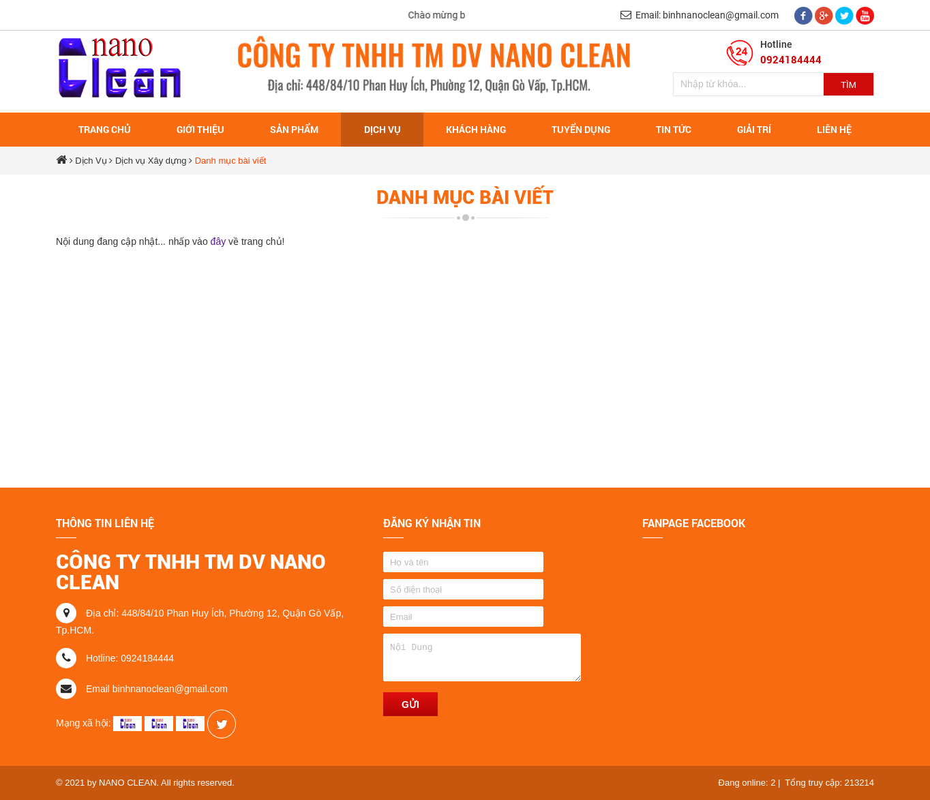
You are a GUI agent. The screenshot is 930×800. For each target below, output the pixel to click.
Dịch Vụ (90, 160)
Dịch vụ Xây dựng (151, 160)
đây (219, 241)
